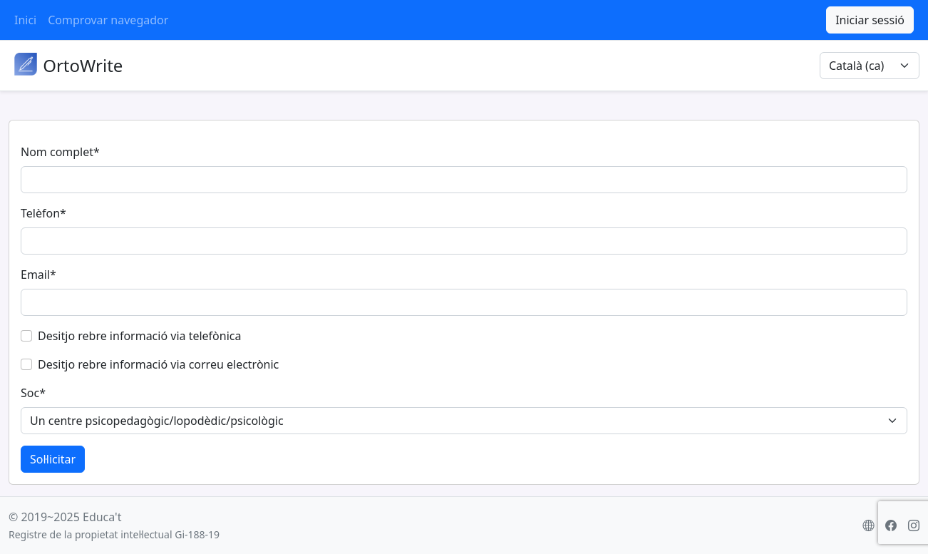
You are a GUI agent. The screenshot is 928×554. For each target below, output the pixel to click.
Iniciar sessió (869, 20)
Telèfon (43, 213)
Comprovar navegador (108, 20)
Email (38, 274)
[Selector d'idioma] (869, 65)
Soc (33, 393)
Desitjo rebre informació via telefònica (139, 336)
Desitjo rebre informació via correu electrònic (158, 364)
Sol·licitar (53, 459)
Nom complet (60, 152)
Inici (25, 20)
